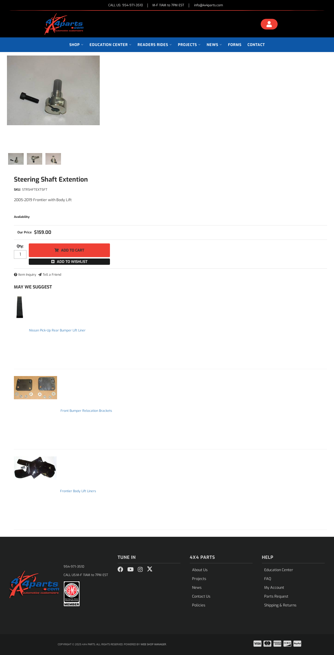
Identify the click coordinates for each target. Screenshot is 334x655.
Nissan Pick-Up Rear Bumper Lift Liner (57, 330)
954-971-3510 (74, 566)
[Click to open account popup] (269, 25)
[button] (76, 44)
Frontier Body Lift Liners (78, 491)
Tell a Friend (52, 274)
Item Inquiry (27, 274)
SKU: (17, 189)
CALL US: (125, 5)
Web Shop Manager (153, 644)
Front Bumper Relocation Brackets (86, 411)
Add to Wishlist (72, 261)
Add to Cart (72, 250)
